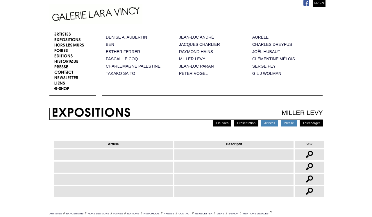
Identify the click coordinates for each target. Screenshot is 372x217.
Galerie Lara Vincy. (125, 14)
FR (316, 3)
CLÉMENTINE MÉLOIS (273, 59)
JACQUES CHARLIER (199, 44)
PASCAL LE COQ (122, 59)
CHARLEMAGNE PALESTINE (133, 66)
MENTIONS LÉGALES (256, 213)
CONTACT (184, 213)
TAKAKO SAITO (120, 73)
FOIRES (118, 213)
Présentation (246, 123)
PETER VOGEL (193, 73)
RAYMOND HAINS (196, 52)
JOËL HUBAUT (266, 52)
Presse (289, 123)
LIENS (220, 213)
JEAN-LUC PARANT (197, 66)
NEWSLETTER (203, 213)
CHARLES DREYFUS (272, 44)
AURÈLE (260, 37)
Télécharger (311, 123)
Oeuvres (222, 123)
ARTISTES (55, 213)
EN (321, 3)
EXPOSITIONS (75, 213)
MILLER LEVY (192, 59)
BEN (110, 44)
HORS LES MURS (98, 213)
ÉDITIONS (133, 213)
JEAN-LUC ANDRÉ (196, 37)
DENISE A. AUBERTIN (126, 37)
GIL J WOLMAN (266, 73)
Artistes (269, 123)
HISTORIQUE (152, 213)
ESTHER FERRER (123, 52)
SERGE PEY (264, 66)
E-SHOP (233, 213)
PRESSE (169, 213)
